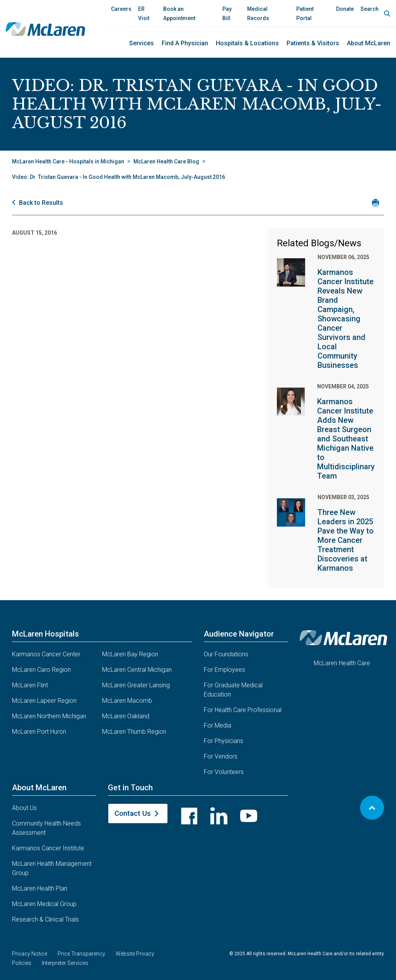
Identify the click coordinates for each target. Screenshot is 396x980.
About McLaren (368, 43)
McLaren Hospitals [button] (45, 633)
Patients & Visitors (313, 43)
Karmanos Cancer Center (46, 654)
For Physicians (223, 741)
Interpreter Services (65, 963)
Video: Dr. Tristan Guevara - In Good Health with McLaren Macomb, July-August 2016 (118, 177)
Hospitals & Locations (247, 43)
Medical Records (258, 13)
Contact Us (132, 813)
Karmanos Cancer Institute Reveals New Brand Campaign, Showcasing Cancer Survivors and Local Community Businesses (345, 319)
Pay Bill (227, 13)
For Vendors (220, 756)
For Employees (224, 669)
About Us (24, 808)
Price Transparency (81, 954)
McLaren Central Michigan (137, 669)
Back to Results (41, 202)
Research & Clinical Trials (45, 919)
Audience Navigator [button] (239, 633)
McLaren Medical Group (44, 904)
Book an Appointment (179, 13)
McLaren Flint (30, 685)
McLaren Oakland (125, 716)
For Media (217, 725)
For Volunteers (224, 772)
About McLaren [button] (39, 787)
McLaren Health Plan (39, 888)
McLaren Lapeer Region (44, 700)
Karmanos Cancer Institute (48, 848)
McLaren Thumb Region (134, 731)
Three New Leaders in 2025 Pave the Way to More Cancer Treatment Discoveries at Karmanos (345, 540)
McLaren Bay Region (130, 654)
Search (369, 9)
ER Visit (143, 13)
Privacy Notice (29, 954)
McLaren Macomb (127, 700)
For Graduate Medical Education (233, 689)
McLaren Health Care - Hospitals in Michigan (68, 161)
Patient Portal (305, 13)
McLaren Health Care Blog (166, 161)
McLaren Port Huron (39, 731)
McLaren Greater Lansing (136, 685)
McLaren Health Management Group (52, 868)
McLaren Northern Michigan (49, 716)
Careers (121, 9)
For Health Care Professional (243, 710)
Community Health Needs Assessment (46, 828)
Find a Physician (185, 43)
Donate (345, 9)
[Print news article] (375, 202)
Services (141, 43)
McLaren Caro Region (41, 669)
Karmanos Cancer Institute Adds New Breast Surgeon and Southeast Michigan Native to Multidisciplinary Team (346, 439)
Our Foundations (226, 654)
